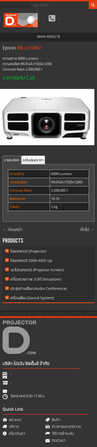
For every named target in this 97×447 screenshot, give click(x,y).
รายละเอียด (11, 160)
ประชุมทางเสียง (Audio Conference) (38, 288)
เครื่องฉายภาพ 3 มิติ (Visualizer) (35, 279)
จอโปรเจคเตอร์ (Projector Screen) (37, 269)
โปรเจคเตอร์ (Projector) (28, 251)
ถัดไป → (87, 229)
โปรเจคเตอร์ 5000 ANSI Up (31, 260)
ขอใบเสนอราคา (33, 160)
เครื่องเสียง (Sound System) (32, 297)
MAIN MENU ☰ (48, 36)
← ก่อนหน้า (13, 229)
